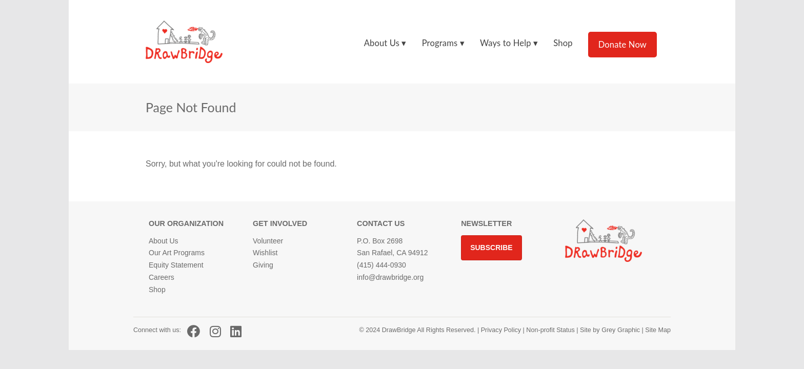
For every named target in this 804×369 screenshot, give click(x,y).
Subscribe (491, 247)
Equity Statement (176, 265)
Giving (263, 265)
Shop (562, 43)
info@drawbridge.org (390, 277)
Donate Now (622, 44)
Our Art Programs (177, 253)
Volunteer (268, 241)
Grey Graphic (620, 330)
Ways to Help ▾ (509, 43)
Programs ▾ (443, 43)
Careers (161, 277)
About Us (163, 241)
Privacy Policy (501, 330)
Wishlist (265, 253)
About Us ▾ (385, 43)
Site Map (657, 330)
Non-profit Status (550, 330)
